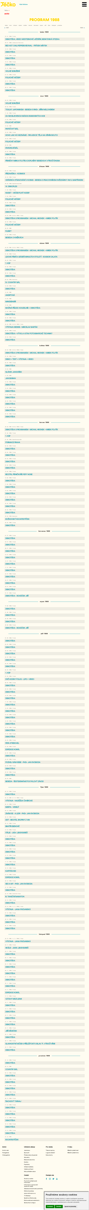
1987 (6, 27)
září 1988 (44, 633)
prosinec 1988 (44, 1056)
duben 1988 (44, 243)
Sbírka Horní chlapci (30, 1202)
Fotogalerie (5, 1152)
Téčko (6, 10)
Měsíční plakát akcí (73, 1150)
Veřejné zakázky (28, 1166)
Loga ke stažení (50, 1152)
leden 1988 (44, 32)
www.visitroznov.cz (30, 1193)
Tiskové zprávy (50, 1150)
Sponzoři (26, 1152)
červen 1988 (44, 422)
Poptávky (27, 1164)
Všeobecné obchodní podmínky (33, 1188)
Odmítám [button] (58, 1206)
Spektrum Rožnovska (30, 1198)
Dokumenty (49, 1155)
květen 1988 (44, 345)
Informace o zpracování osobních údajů (31, 1185)
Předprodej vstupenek (30, 1155)
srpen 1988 (44, 601)
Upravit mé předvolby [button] (70, 1206)
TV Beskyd (27, 1195)
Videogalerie (6, 1155)
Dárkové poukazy (29, 1191)
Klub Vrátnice (23, 4)
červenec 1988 (44, 531)
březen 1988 (44, 166)
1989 (82, 27)
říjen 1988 (44, 787)
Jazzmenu (27, 1150)
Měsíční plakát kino (73, 1152)
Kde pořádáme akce (30, 1171)
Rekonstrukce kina (29, 1159)
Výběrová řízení (28, 1169)
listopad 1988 (44, 934)
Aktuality (26, 1157)
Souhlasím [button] (50, 1206)
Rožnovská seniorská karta (31, 1200)
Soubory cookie (28, 1178)
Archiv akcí (5, 1150)
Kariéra (26, 1162)
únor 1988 (44, 96)
